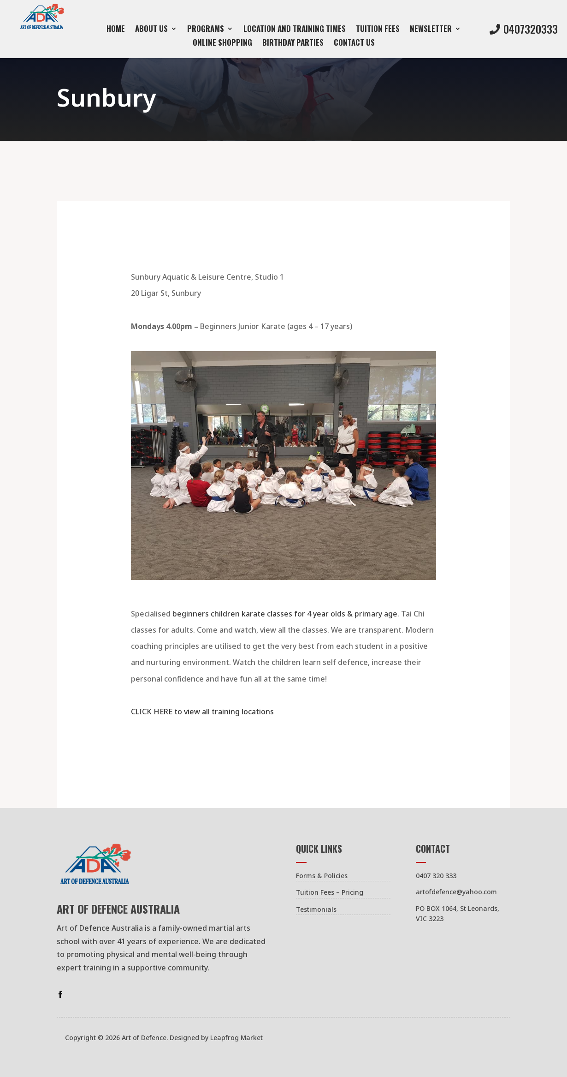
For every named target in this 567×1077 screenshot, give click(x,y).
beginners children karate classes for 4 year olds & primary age (284, 614)
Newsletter (431, 29)
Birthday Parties (293, 43)
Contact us (354, 43)
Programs (205, 29)
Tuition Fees (378, 29)
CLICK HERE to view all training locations (202, 711)
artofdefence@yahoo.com (456, 891)
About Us (151, 29)
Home (115, 29)
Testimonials (316, 909)
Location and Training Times (294, 29)
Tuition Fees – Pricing (329, 892)
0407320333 (530, 29)
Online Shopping (222, 43)
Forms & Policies (322, 875)
